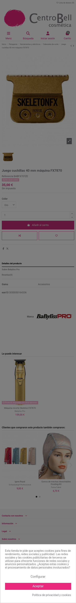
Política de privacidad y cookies (51, 595)
